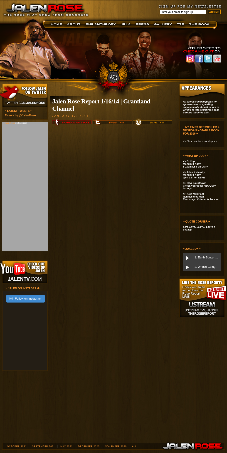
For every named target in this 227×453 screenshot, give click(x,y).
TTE (181, 24)
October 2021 (17, 446)
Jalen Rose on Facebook (199, 59)
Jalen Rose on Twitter (208, 59)
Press (143, 24)
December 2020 (89, 446)
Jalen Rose (10, 123)
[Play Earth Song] (187, 257)
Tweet (116, 122)
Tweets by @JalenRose (20, 115)
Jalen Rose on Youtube (217, 59)
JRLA (126, 24)
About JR (74, 24)
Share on (76, 122)
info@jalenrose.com (207, 109)
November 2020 (116, 446)
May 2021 (66, 446)
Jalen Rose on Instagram (190, 59)
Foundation (101, 24)
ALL (134, 446)
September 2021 (43, 446)
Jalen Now (163, 24)
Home (57, 24)
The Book (200, 24)
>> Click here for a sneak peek (200, 141)
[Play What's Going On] (187, 266)
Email (157, 122)
